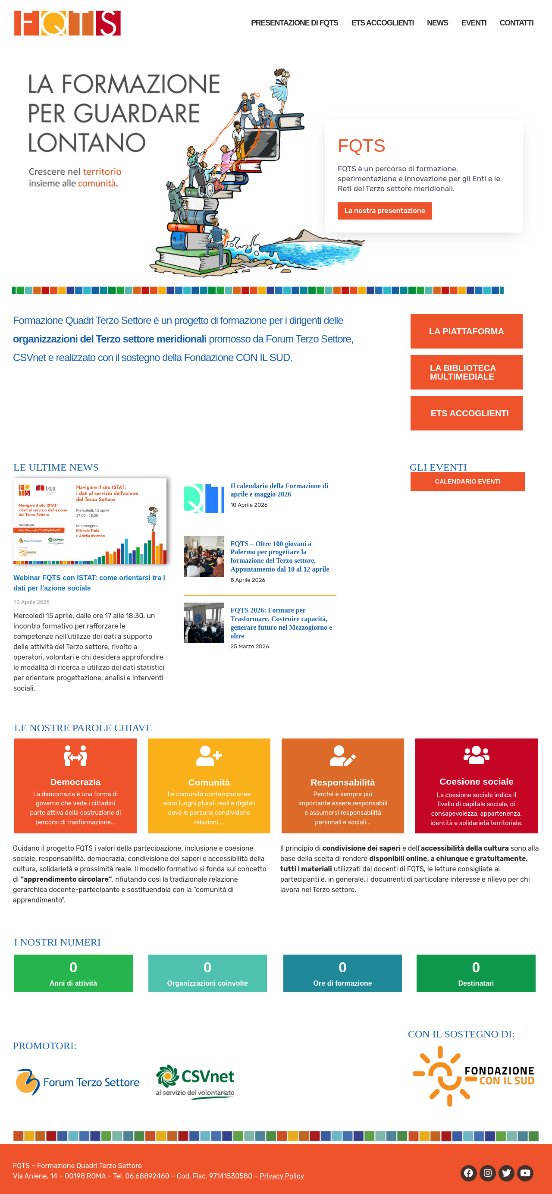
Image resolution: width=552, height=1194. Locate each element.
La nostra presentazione (385, 211)
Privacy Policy (282, 1176)
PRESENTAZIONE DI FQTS (294, 23)
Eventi (473, 23)
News (437, 23)
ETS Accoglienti (382, 23)
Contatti (516, 23)
